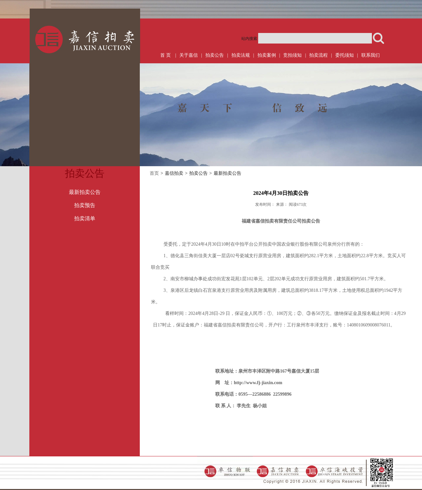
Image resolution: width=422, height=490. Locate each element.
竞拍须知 (292, 55)
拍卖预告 (84, 205)
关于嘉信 (188, 55)
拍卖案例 (266, 55)
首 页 (165, 55)
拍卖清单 (84, 218)
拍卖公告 (214, 55)
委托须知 (344, 55)
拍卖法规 (240, 55)
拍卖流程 (318, 55)
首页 (154, 173)
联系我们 (370, 55)
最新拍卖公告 (85, 192)
